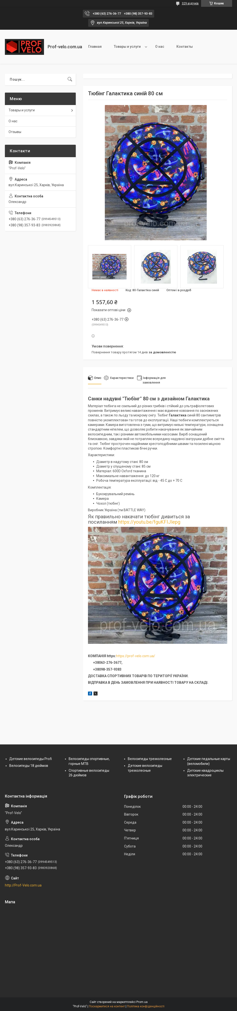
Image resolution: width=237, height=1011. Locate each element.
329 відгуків (190, 3)
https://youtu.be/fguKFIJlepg (149, 522)
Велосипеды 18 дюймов (28, 766)
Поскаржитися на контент (107, 1006)
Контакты (184, 46)
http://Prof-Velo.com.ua (23, 885)
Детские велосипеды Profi (30, 759)
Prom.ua (142, 1002)
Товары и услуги (127, 46)
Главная (95, 46)
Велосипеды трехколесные (150, 759)
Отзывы (15, 132)
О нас (159, 46)
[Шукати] (70, 79)
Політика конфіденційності (145, 1006)
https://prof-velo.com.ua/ (135, 656)
